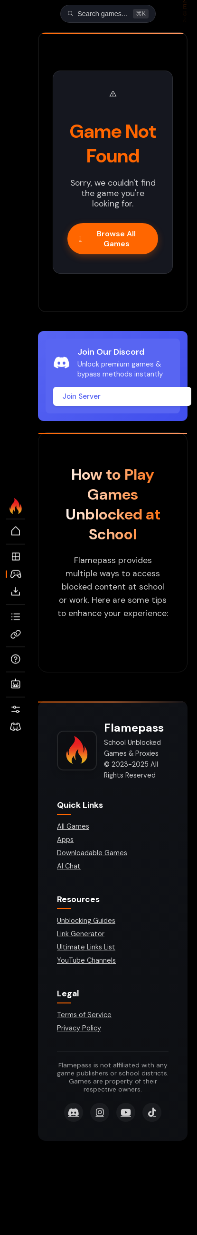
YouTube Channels (86, 961)
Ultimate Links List (86, 948)
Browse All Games (107, 240)
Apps (65, 840)
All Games (73, 827)
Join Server (82, 397)
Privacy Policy (79, 1029)
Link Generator (80, 935)
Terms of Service (84, 1015)
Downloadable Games (92, 854)
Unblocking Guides (86, 921)
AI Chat (69, 867)
